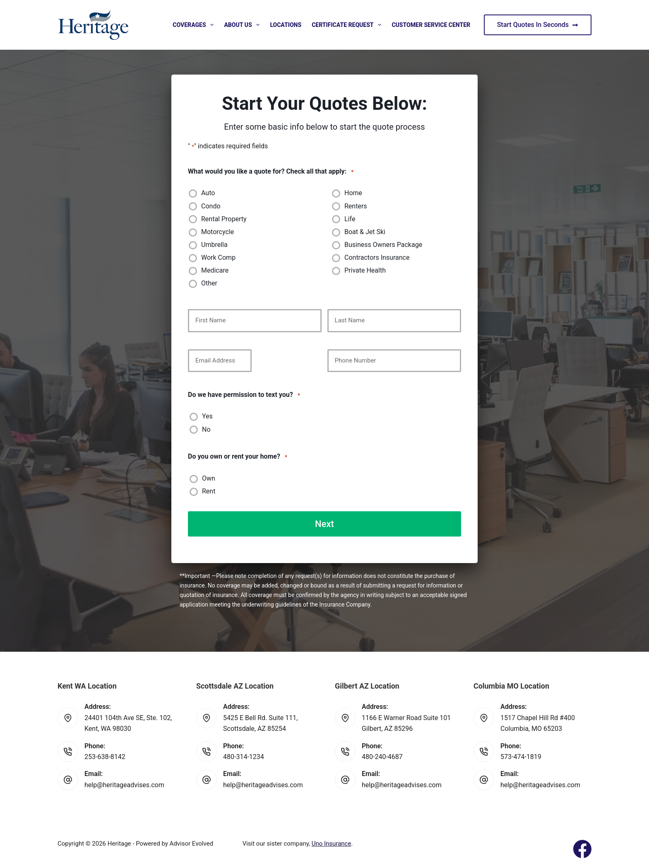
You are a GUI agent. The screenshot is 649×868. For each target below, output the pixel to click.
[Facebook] (582, 848)
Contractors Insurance (376, 257)
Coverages (195, 25)
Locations (285, 25)
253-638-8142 (104, 756)
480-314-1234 (243, 756)
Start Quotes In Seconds (537, 25)
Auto (208, 193)
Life (349, 219)
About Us (243, 25)
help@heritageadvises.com (124, 784)
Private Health (365, 270)
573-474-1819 (520, 756)
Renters (355, 206)
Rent (208, 491)
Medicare (214, 270)
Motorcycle (217, 232)
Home (353, 193)
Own (208, 478)
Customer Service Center (431, 25)
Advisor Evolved (192, 843)
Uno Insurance (331, 843)
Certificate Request (348, 25)
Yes (207, 416)
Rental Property (224, 219)
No (206, 429)
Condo (211, 206)
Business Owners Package (383, 245)
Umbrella (214, 245)
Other (209, 283)
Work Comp (218, 257)
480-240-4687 (382, 756)
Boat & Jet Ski (364, 232)
